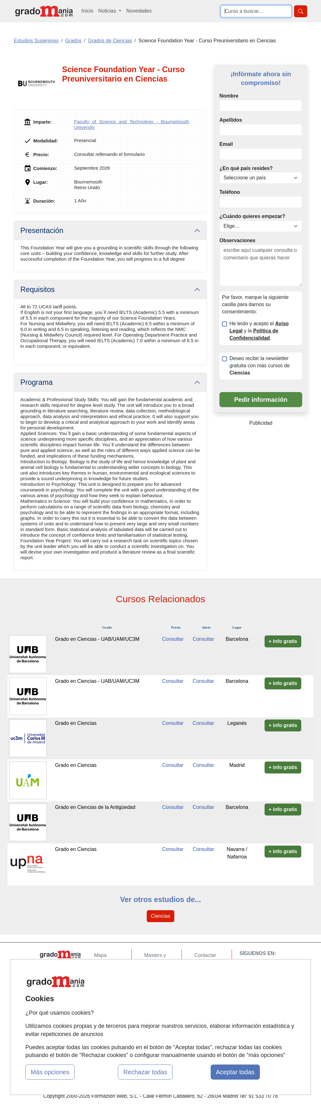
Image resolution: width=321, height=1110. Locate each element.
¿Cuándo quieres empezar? (252, 216)
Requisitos (37, 289)
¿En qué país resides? (246, 168)
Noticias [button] (107, 10)
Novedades (139, 10)
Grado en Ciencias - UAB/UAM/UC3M (97, 639)
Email (226, 144)
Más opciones (50, 1072)
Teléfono (229, 192)
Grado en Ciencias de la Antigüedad (95, 807)
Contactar (205, 955)
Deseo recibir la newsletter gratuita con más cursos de (259, 365)
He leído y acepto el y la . (259, 331)
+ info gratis (283, 641)
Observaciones (237, 240)
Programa (36, 382)
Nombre (228, 95)
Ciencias (160, 916)
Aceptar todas (235, 1072)
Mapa (100, 955)
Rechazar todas (145, 1072)
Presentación (41, 230)
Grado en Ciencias (76, 723)
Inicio (87, 10)
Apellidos (230, 120)
